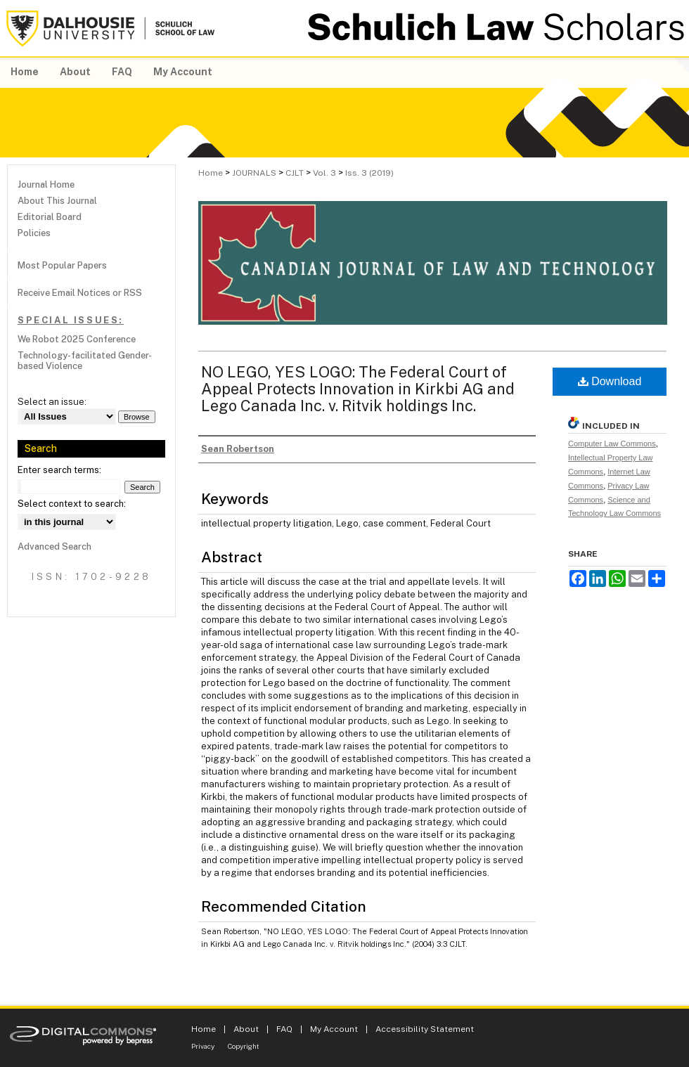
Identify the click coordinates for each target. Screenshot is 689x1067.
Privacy (202, 1046)
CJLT (294, 173)
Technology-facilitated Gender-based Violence (85, 360)
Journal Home (46, 184)
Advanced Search (54, 546)
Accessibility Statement (424, 1029)
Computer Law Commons (612, 443)
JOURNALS (254, 173)
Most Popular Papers (62, 265)
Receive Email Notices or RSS (80, 292)
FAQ (284, 1029)
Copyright (243, 1046)
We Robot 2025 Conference (77, 339)
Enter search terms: (59, 470)
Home (210, 173)
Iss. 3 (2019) (369, 173)
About (246, 1029)
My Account (334, 1029)
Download (610, 381)
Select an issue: (52, 401)
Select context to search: (72, 503)
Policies (34, 233)
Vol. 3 (324, 173)
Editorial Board (50, 217)
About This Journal (57, 200)
